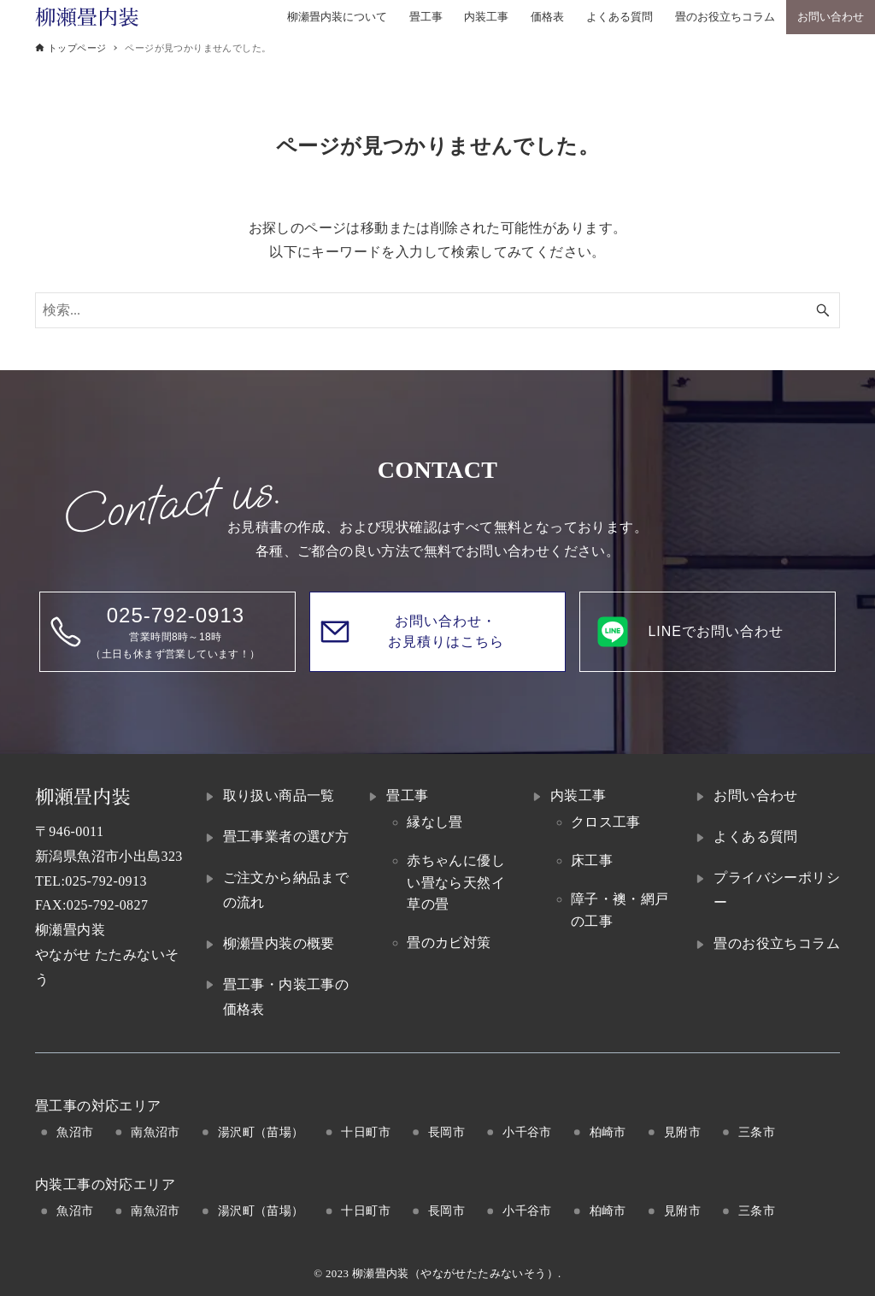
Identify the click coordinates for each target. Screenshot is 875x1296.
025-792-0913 (105, 881)
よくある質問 (755, 836)
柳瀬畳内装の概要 (279, 943)
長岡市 (446, 1132)
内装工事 (578, 795)
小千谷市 (527, 1132)
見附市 (682, 1132)
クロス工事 (606, 822)
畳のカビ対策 (448, 942)
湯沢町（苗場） (261, 1132)
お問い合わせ (755, 795)
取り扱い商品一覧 (279, 795)
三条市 (756, 1132)
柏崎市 (608, 1132)
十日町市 (366, 1132)
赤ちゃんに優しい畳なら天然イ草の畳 (456, 882)
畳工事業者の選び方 (286, 836)
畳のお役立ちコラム (777, 943)
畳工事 (407, 795)
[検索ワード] (437, 310)
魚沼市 (74, 1132)
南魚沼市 (155, 1132)
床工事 (592, 860)
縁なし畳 (435, 822)
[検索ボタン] (823, 310)
